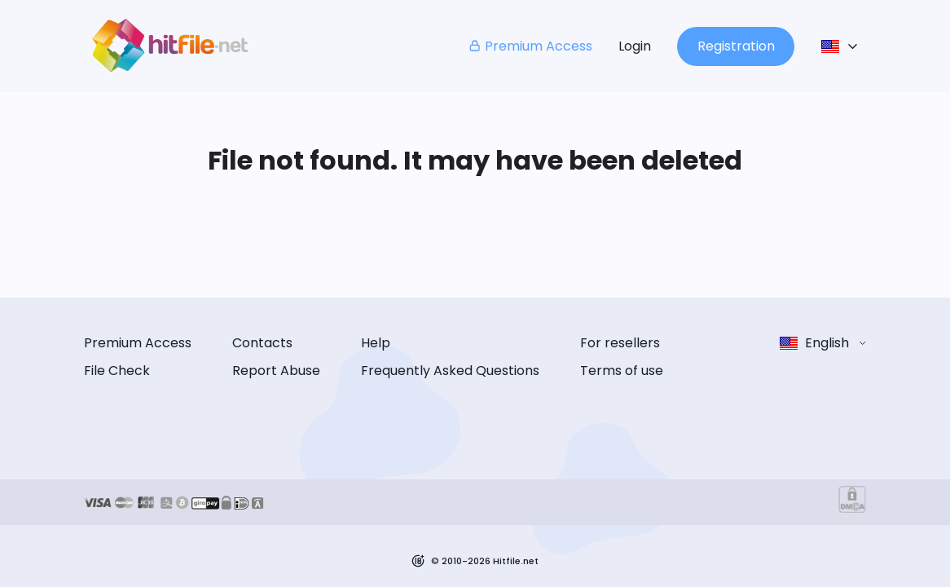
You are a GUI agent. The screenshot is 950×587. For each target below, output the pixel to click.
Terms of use (621, 370)
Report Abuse (276, 370)
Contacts (262, 342)
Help (375, 342)
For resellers (620, 342)
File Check (117, 370)
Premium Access (530, 46)
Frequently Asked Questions (450, 370)
